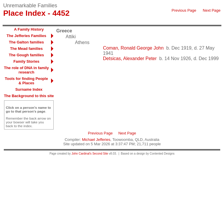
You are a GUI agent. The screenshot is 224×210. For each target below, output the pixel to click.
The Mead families (26, 48)
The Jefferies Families (26, 36)
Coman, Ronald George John (133, 48)
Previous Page (184, 10)
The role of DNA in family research (26, 70)
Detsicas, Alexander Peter (130, 58)
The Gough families (26, 55)
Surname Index (28, 89)
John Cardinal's (81, 153)
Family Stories (26, 61)
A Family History (29, 29)
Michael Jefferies (96, 139)
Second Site (100, 153)
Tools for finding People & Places (26, 80)
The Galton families (26, 42)
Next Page (211, 10)
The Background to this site (29, 96)
